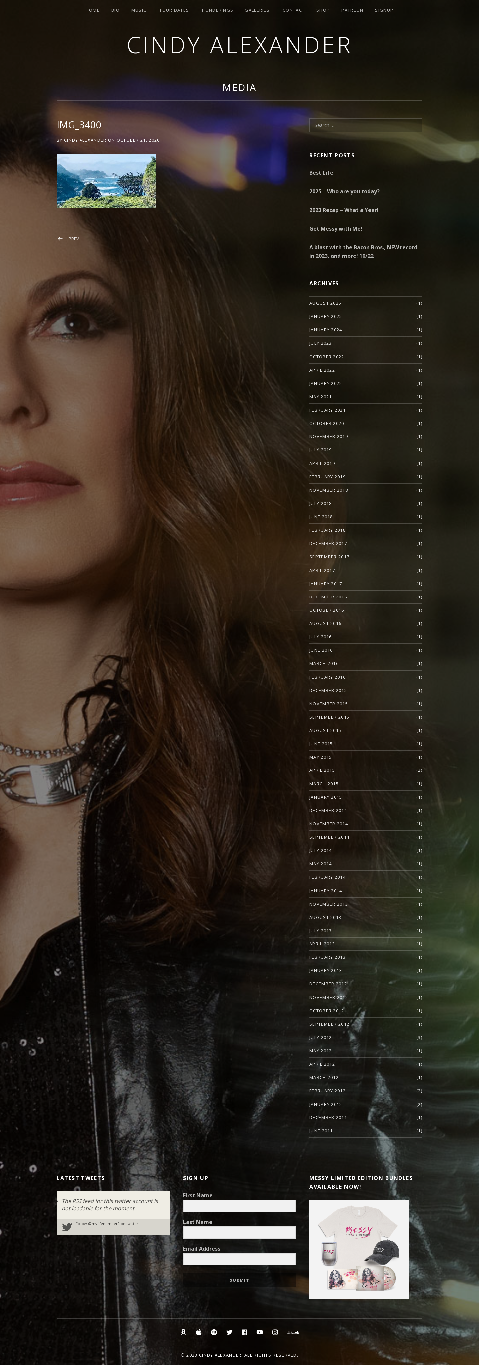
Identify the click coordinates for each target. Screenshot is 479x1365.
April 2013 (322, 944)
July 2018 (320, 503)
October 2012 (326, 1011)
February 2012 (327, 1091)
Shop (323, 10)
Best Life (321, 172)
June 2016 (321, 650)
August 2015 (325, 730)
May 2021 (320, 397)
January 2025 (325, 316)
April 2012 (322, 1064)
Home (93, 10)
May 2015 (320, 757)
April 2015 (322, 770)
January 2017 (325, 584)
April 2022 (322, 370)
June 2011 (321, 1131)
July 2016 (320, 637)
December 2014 (328, 810)
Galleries (257, 10)
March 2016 (324, 663)
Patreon (352, 10)
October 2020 (326, 423)
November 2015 (328, 704)
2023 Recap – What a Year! (344, 210)
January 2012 (325, 1104)
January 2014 (325, 891)
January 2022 (325, 383)
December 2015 (328, 690)
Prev (74, 239)
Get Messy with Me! (335, 228)
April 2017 (322, 570)
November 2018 (328, 490)
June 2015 (321, 744)
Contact (294, 10)
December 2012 (328, 984)
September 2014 (329, 837)
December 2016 (328, 597)
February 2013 (327, 957)
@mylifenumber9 (104, 1223)
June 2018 (321, 517)
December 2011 (328, 1117)
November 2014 (328, 824)
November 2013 (328, 904)
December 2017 (328, 543)
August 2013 (325, 917)
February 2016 (327, 677)
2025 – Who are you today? (344, 191)
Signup (384, 10)
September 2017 (329, 557)
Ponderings (217, 10)
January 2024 (325, 330)
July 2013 (320, 931)
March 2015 (324, 784)
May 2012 (320, 1051)
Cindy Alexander (240, 44)
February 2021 (327, 410)
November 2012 (328, 997)
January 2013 (325, 970)
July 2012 (320, 1037)
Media (239, 87)
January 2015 (325, 797)
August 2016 (325, 623)
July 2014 (320, 850)
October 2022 (326, 357)
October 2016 (326, 610)
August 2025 (325, 303)
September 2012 (329, 1024)
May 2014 (320, 864)
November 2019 (328, 436)
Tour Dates (174, 10)
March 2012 (324, 1077)
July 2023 (320, 343)
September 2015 (329, 717)
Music (139, 10)
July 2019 (320, 450)
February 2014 (327, 877)
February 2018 (327, 530)
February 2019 (327, 477)
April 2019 (322, 463)
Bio (115, 10)
